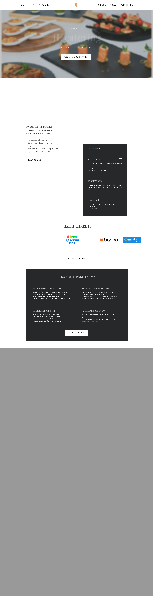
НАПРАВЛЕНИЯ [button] (43, 5)
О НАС (31, 5)
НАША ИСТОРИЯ (34, 160)
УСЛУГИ (23, 5)
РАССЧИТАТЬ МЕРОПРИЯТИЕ (76, 57)
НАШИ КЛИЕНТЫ (126, 5)
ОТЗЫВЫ (113, 5)
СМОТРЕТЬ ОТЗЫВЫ (76, 258)
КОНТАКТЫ (101, 5)
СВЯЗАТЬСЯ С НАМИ (77, 333)
